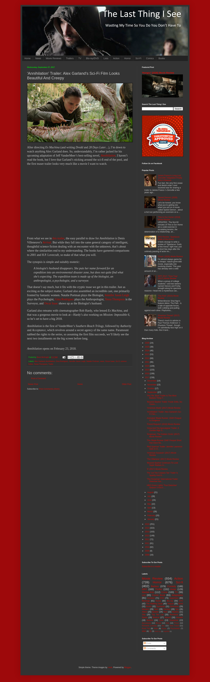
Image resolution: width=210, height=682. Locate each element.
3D (150, 631)
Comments (150, 648)
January (151, 519)
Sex (163, 626)
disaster (179, 617)
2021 (147, 362)
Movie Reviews (53, 58)
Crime (164, 592)
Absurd (168, 617)
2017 (147, 377)
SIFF (144, 589)
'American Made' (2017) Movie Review (163, 408)
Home (27, 58)
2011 (147, 543)
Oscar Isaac (51, 303)
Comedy (171, 586)
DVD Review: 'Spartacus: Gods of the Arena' (169, 238)
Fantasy (166, 609)
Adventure (174, 606)
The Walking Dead (154, 604)
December (152, 381)
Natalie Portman (92, 361)
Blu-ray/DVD (92, 58)
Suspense (173, 620)
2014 (147, 532)
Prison (176, 623)
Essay (164, 628)
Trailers (70, 58)
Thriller (158, 589)
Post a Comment (38, 378)
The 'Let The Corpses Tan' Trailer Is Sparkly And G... (162, 474)
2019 (147, 370)
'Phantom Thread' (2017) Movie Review (168, 316)
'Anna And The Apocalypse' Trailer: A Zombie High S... (163, 429)
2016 (147, 524)
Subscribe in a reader (151, 566)
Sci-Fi (138, 58)
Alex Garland (39, 361)
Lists (106, 58)
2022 (147, 358)
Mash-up (158, 631)
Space (144, 617)
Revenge (146, 601)
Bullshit (150, 620)
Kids (167, 623)
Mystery (175, 612)
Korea (158, 601)
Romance (174, 614)
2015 (147, 528)
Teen (156, 609)
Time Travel (174, 626)
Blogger (127, 667)
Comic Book (158, 595)
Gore (161, 620)
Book (180, 604)
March (150, 511)
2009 (147, 551)
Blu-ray (170, 601)
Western (145, 609)
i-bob (110, 667)
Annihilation (108, 155)
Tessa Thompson (115, 299)
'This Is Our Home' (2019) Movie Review (169, 218)
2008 (147, 555)
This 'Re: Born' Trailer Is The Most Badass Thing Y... (161, 397)
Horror (127, 58)
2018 (147, 373)
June (149, 500)
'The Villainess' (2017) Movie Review (163, 459)
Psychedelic (175, 628)
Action (116, 58)
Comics (150, 58)
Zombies (151, 598)
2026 (147, 343)
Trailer (50, 364)
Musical (156, 617)
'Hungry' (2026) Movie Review (158, 72)
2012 (147, 539)
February (151, 515)
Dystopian (160, 606)
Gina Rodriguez (64, 299)
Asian (173, 589)
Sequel (170, 604)
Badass (155, 586)
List (144, 595)
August (150, 492)
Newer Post (33, 384)
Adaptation (177, 595)
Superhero (173, 598)
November (152, 385)
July (149, 496)
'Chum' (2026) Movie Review (170, 256)
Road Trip (146, 628)
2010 (147, 547)
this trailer (58, 238)
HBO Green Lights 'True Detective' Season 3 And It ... (162, 486)
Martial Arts (148, 592)
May (149, 504)
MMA (144, 631)
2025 (147, 347)
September (152, 392)
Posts (147, 643)
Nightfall (166, 631)
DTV (181, 601)
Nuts (165, 612)
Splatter (155, 612)
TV (79, 58)
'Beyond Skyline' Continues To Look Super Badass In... (162, 464)
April (149, 508)
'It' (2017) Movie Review (157, 469)
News (38, 58)
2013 (147, 535)
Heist (156, 628)
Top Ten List (158, 614)
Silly (144, 614)
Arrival (46, 242)
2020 (147, 366)
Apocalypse (146, 623)
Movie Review (152, 578)
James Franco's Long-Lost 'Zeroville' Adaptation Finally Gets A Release (170, 177)
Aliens (144, 612)
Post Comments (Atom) (49, 389)
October (151, 388)
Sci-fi (118, 361)
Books (161, 58)
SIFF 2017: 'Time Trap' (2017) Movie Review (168, 277)
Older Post (126, 384)
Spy (177, 609)
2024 (147, 350)
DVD (162, 598)
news (102, 361)
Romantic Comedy (149, 626)
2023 (147, 354)
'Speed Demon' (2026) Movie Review (167, 198)
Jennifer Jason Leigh (117, 295)
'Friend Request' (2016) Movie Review (163, 424)
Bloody (158, 623)
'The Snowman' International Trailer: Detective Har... (162, 480)
